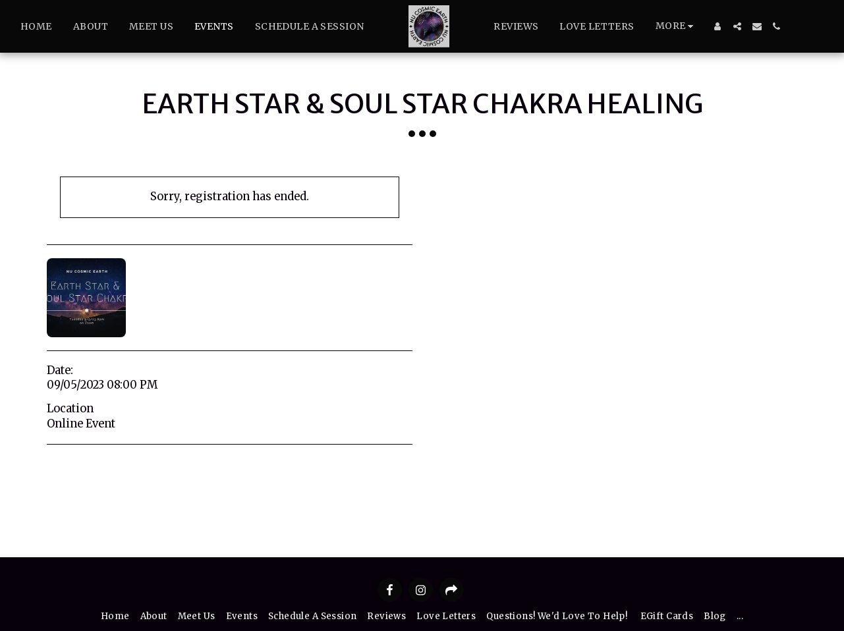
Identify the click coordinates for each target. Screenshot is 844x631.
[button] (737, 26)
